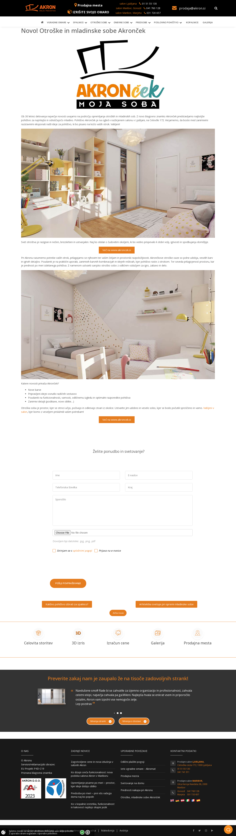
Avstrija (124, 830)
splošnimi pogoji (82, 550)
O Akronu (26, 760)
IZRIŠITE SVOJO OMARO (91, 12)
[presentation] (76, 564)
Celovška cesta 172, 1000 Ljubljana (194, 765)
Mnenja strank (101, 721)
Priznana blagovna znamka (36, 772)
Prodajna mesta (90, 5)
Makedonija (107, 830)
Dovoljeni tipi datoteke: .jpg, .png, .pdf (74, 541)
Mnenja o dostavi (134, 721)
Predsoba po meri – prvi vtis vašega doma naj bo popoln (91, 795)
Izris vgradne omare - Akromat (138, 768)
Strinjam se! (82, 832)
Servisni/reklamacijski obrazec (38, 764)
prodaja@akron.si (192, 8)
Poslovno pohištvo (166, 22)
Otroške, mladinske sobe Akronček (140, 797)
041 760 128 (153, 8)
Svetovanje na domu (132, 783)
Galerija (208, 22)
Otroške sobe (98, 22)
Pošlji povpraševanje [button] (68, 583)
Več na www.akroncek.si (116, 250)
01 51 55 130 (149, 3)
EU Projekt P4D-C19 (32, 768)
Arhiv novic (118, 613)
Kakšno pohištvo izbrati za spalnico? (67, 604)
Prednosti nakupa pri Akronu (137, 790)
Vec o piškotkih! (87, 832)
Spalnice (78, 22)
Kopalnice (192, 22)
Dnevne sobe (121, 22)
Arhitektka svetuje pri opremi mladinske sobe (166, 604)
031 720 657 (154, 13)
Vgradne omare (56, 22)
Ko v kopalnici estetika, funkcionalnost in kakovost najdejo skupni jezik (93, 805)
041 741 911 (183, 772)
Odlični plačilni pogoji (132, 761)
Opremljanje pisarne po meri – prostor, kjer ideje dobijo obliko (93, 784)
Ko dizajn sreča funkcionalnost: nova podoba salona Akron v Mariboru (92, 774)
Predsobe (141, 22)
